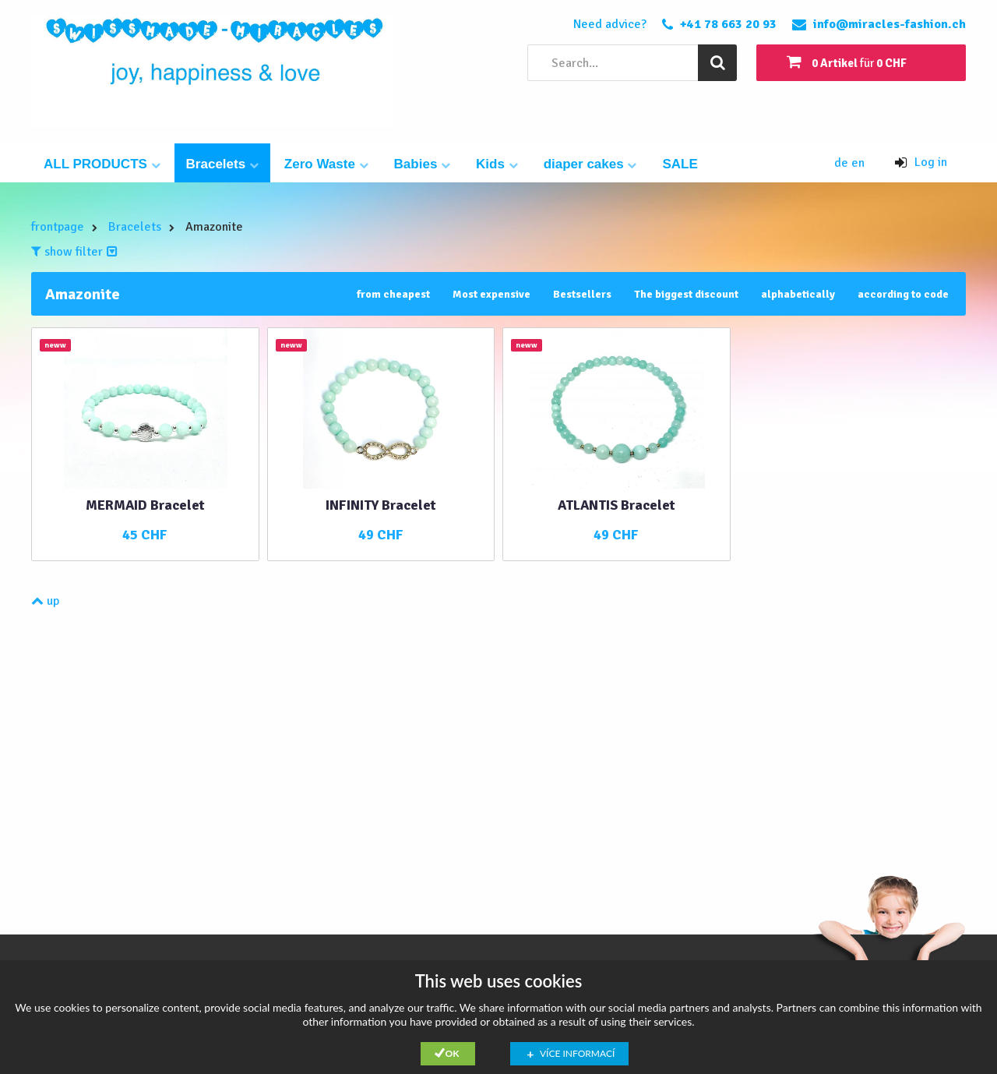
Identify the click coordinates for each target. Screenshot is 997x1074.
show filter (74, 252)
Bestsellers (582, 294)
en (858, 163)
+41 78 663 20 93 (728, 24)
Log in (921, 162)
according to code (903, 294)
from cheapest (393, 294)
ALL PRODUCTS (102, 164)
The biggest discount (686, 294)
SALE (679, 164)
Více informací (577, 1053)
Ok (453, 1053)
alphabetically (798, 294)
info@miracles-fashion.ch (889, 24)
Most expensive (491, 294)
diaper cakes (590, 164)
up (45, 601)
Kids (497, 164)
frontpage (57, 226)
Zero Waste (326, 164)
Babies (422, 164)
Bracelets (222, 164)
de (842, 163)
